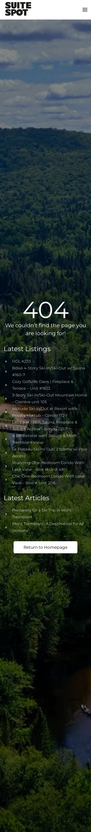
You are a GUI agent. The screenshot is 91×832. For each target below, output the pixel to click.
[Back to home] (18, 9)
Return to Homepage (45, 547)
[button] (85, 9)
